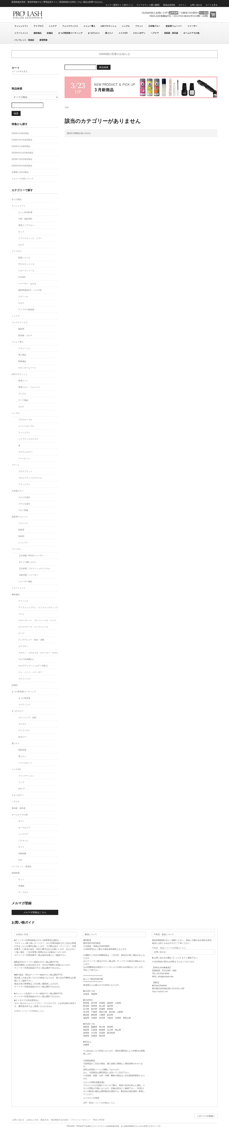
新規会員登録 (169, 5)
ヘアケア (155, 33)
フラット (139, 26)
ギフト (21, 821)
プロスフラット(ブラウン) (29, 478)
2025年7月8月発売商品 (22, 159)
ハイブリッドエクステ (28, 439)
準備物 (21, 886)
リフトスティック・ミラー (30, 238)
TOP (67, 107)
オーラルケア (24, 827)
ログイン (183, 5)
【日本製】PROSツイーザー (31, 555)
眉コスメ (109, 33)
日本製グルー (154, 26)
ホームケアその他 (191, 33)
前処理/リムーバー (174, 26)
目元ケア (22, 737)
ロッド (21, 232)
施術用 (21, 329)
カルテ (21, 245)
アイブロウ (38, 26)
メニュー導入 (89, 26)
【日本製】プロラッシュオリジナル (34, 568)
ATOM (101, 1120)
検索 (16, 113)
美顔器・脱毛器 (171, 33)
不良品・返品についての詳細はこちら (169, 948)
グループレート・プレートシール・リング (37, 620)
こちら (177, 958)
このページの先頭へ (206, 1116)
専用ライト (23, 381)
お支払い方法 (32, 1120)
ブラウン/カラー (25, 452)
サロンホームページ (27, 368)
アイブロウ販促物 (26, 309)
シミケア (53, 26)
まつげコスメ (94, 33)
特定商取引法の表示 (60, 1120)
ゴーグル (22, 394)
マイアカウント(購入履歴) (148, 5)
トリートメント (21, 33)
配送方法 (45, 1120)
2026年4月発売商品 (20, 133)
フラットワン (24, 484)
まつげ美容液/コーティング (70, 33)
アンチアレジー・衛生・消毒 (31, 640)
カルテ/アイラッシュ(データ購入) (33, 666)
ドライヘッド (24, 348)
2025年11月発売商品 (21, 146)
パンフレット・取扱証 (24, 40)
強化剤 (21, 536)
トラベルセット (25, 763)
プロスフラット (25, 471)
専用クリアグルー (26, 225)
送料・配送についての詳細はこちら (99, 1103)
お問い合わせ (196, 5)
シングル (126, 26)
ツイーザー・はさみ (27, 283)
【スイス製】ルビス (27, 562)
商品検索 (103, 67)
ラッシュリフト (21, 26)
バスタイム (23, 840)
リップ (21, 782)
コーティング (24, 704)
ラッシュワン (24, 432)
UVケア (21, 789)
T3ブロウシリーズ (26, 264)
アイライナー (24, 730)
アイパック (23, 601)
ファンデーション (26, 776)
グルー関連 (23, 510)
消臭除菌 (22, 853)
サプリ (21, 847)
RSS (95, 1120)
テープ (21, 633)
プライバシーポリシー (81, 1120)
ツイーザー (192, 26)
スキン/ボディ (139, 33)
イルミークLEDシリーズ (22, 179)
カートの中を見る (20, 71)
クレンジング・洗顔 (27, 717)
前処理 (21, 530)
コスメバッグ (24, 678)
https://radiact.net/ (160, 991)
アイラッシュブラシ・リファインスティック (38, 607)
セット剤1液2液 (25, 212)
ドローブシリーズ (26, 271)
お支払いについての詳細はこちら (29, 1011)
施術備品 (37, 33)
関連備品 (22, 361)
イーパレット (24, 458)
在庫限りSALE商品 (20, 172)
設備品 (50, 33)
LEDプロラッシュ (108, 26)
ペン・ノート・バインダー (30, 672)
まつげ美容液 (24, 698)
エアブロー (23, 646)
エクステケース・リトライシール (33, 627)
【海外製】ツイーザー (28, 575)
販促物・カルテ (25, 335)
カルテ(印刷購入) (26, 659)
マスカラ (22, 724)
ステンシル (23, 296)
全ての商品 (17, 199)
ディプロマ (23, 892)
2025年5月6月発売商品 (22, 166)
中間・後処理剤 (25, 219)
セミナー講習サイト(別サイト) (119, 5)
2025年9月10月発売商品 (22, 153)
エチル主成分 (24, 497)
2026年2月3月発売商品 (22, 140)
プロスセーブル (25, 419)
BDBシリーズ (24, 258)
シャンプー (23, 543)
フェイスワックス (70, 26)
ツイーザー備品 (25, 581)
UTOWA (22, 277)
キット (21, 879)
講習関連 (43, 40)
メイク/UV (123, 33)
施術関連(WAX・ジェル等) (30, 290)
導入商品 (22, 355)
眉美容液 (22, 750)
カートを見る (212, 5)
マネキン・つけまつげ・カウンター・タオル (38, 653)
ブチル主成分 (24, 504)
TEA (20, 860)
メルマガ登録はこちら (34, 912)
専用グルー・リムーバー (29, 387)
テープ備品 (23, 400)
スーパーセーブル (26, 426)
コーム (21, 614)
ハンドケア (23, 834)
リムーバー (23, 523)
